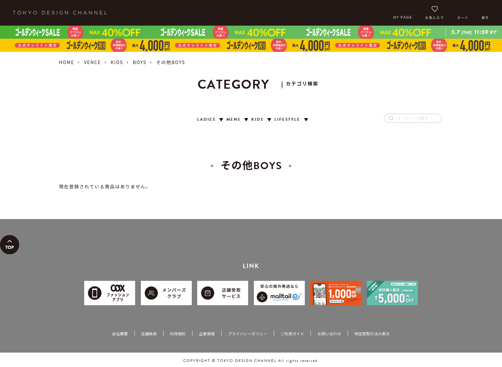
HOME (66, 62)
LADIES (206, 120)
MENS (233, 120)
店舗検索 (149, 333)
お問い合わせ (329, 333)
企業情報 (207, 333)
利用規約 (178, 333)
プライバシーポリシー (247, 333)
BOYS (140, 62)
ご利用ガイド (292, 333)
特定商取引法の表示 (372, 333)
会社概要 (120, 333)
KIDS (117, 62)
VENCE (92, 62)
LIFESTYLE (287, 120)
